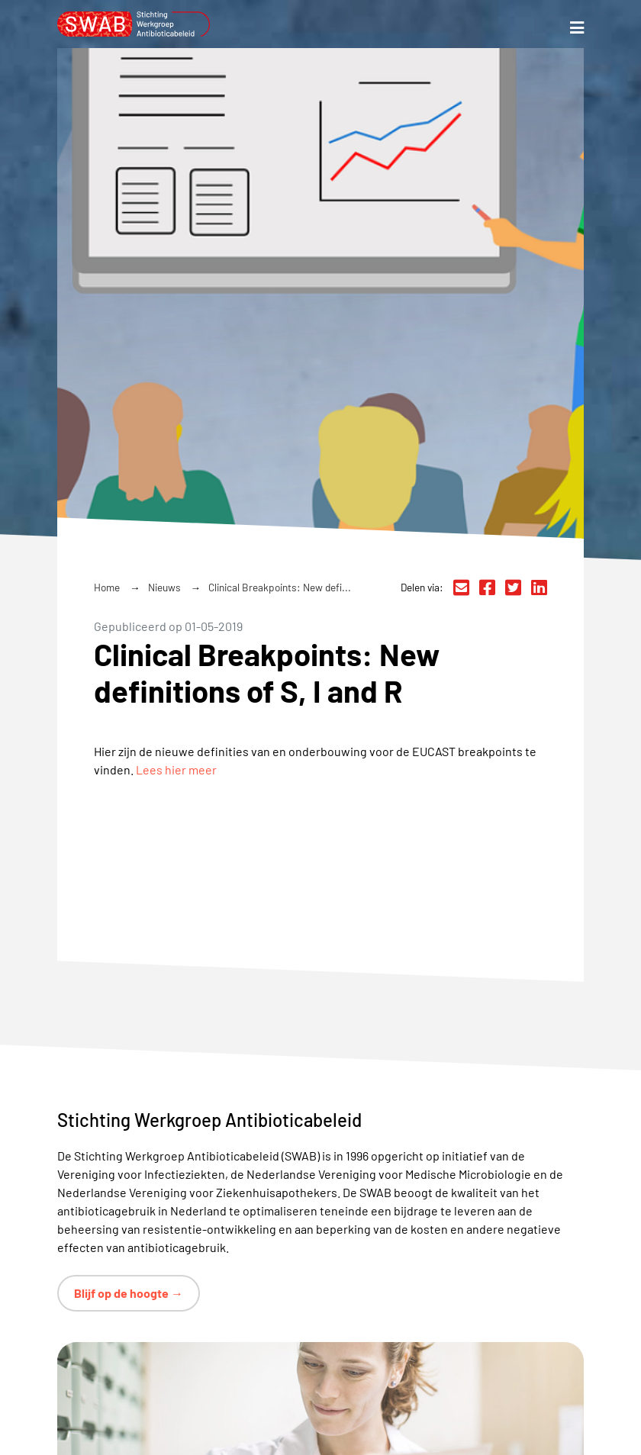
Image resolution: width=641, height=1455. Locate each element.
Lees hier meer (176, 769)
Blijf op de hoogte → (128, 1293)
